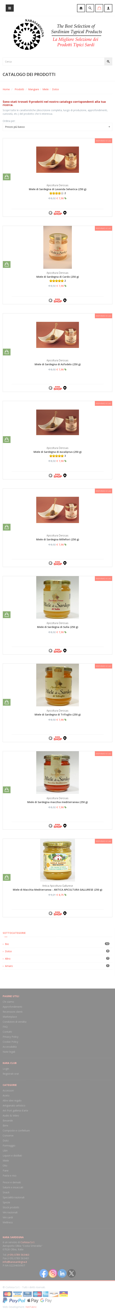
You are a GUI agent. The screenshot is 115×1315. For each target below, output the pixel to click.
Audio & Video (11, 1115)
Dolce (55, 89)
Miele (45, 89)
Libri (5, 1150)
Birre (5, 1125)
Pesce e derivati (12, 1182)
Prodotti (19, 89)
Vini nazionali (10, 1212)
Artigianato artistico (14, 1105)
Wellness (8, 1222)
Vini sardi (8, 1217)
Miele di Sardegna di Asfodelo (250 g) (58, 364)
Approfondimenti (12, 1006)
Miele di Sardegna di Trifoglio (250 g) (58, 714)
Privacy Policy (10, 1036)
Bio (7, 944)
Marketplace (10, 1016)
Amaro (9, 966)
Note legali (9, 1051)
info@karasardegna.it (15, 1262)
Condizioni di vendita (14, 1021)
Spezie (6, 1202)
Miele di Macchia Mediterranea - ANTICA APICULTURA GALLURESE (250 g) (57, 889)
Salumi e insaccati (13, 1187)
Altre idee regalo (12, 1100)
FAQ (5, 1026)
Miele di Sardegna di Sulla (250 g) (57, 627)
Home (6, 89)
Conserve (8, 1135)
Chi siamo (8, 1001)
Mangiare (33, 89)
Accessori (8, 1090)
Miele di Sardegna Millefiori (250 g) (57, 539)
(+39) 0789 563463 (18, 1254)
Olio (5, 1165)
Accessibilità (10, 1046)
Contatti (7, 1031)
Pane (6, 1170)
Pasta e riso (9, 1175)
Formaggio (9, 1145)
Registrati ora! (11, 1073)
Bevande (8, 1120)
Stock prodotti (11, 1207)
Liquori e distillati (12, 1155)
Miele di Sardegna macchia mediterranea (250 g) (57, 802)
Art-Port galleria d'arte (15, 1110)
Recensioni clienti (12, 1011)
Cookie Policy (10, 1041)
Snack (6, 1192)
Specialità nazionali (13, 1197)
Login (6, 1068)
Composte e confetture (16, 1130)
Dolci (6, 1140)
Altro (8, 958)
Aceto (6, 1095)
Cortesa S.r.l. (28, 1242)
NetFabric (31, 1307)
